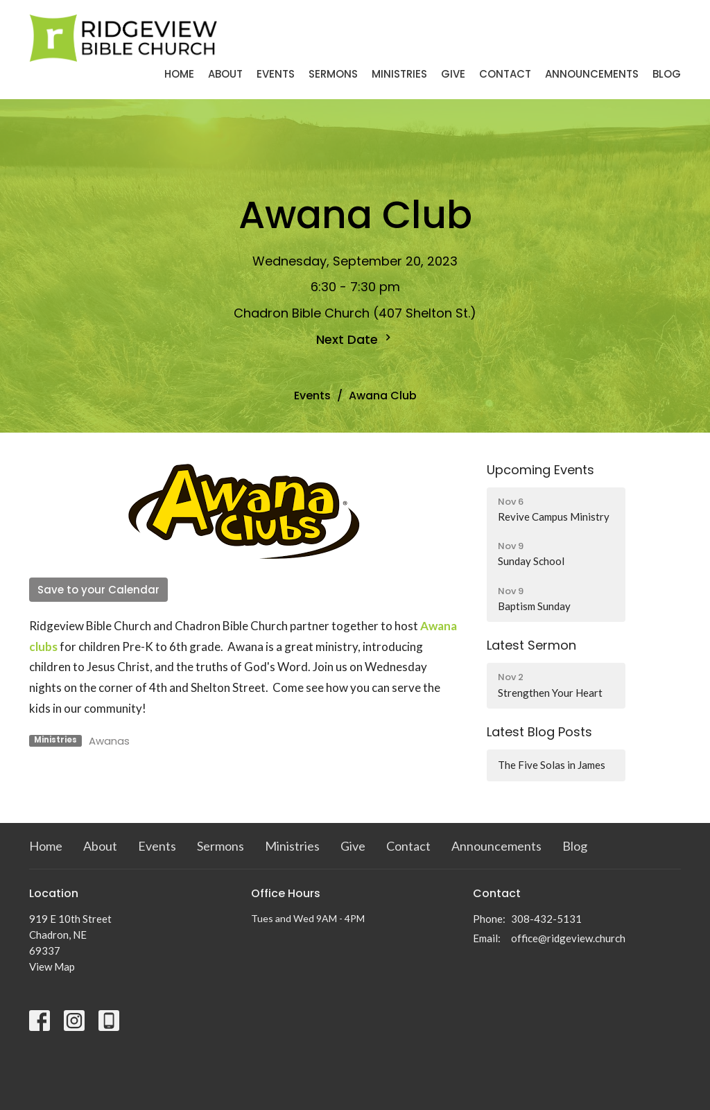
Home (179, 74)
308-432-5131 (546, 918)
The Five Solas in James (551, 764)
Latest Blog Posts (539, 731)
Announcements (592, 74)
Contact (505, 74)
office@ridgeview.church (568, 938)
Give (453, 74)
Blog (666, 74)
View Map (52, 966)
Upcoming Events (540, 469)
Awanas (109, 741)
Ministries (399, 74)
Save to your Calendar (98, 589)
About (225, 74)
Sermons (333, 74)
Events (276, 74)
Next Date (355, 339)
